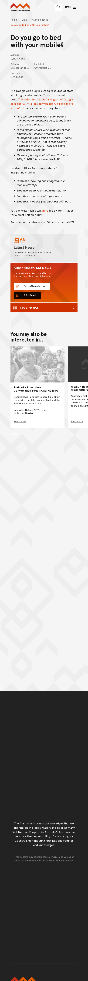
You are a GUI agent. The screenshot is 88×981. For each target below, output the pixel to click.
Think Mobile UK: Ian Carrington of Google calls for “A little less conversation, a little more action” (41, 103)
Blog (24, 19)
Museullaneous (40, 19)
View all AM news (29, 307)
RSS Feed (29, 295)
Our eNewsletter (34, 286)
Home (13, 19)
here (45, 210)
